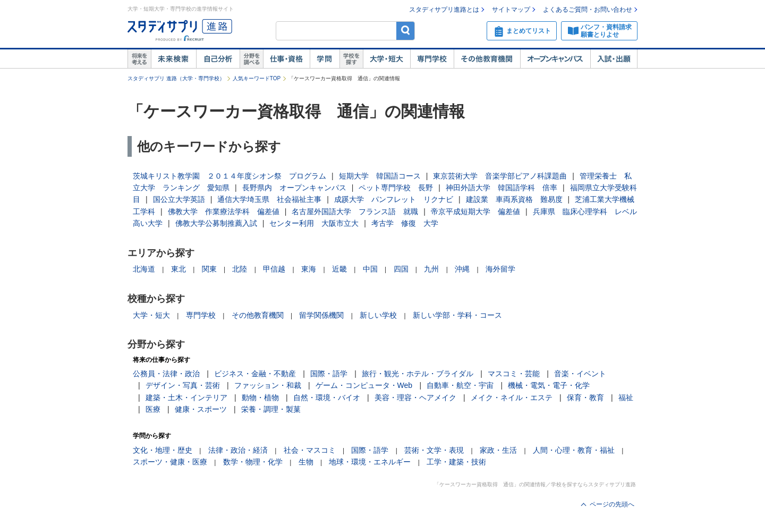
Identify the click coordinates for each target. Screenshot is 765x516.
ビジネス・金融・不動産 (255, 373)
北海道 (144, 269)
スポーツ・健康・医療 (170, 462)
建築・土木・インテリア (186, 397)
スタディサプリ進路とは (444, 9)
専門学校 (432, 59)
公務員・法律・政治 (166, 373)
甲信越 (274, 269)
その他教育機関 (487, 59)
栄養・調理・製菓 (271, 409)
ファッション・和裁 (267, 385)
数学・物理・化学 (253, 462)
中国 (370, 269)
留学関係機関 (321, 315)
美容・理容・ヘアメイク (415, 397)
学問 (324, 59)
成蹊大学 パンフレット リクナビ (393, 199)
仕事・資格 (286, 59)
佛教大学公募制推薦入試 (216, 223)
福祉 (625, 397)
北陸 (239, 269)
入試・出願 (614, 59)
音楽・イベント (580, 373)
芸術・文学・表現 (434, 450)
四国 (401, 269)
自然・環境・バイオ (326, 397)
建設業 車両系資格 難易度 (514, 199)
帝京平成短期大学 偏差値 (475, 211)
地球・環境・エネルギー (370, 462)
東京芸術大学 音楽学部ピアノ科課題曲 (500, 176)
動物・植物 (260, 397)
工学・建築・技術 (456, 462)
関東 (209, 269)
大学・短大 (386, 59)
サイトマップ (511, 9)
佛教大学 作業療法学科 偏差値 (223, 211)
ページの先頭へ (612, 504)
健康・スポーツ (201, 409)
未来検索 (173, 59)
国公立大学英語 (179, 199)
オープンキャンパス (555, 59)
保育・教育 (585, 397)
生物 (306, 462)
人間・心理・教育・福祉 (574, 450)
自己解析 (218, 59)
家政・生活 (498, 450)
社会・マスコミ (310, 450)
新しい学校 (378, 315)
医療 (153, 409)
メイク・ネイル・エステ (511, 397)
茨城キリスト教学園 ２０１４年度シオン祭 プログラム (229, 176)
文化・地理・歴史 (162, 450)
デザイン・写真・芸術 (183, 385)
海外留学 (500, 269)
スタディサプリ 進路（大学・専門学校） (176, 78)
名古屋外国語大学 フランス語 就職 (355, 211)
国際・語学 (328, 373)
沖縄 (462, 269)
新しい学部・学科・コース (457, 315)
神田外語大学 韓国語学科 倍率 (501, 187)
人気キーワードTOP (256, 78)
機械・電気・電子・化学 (549, 385)
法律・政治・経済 (238, 450)
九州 (431, 269)
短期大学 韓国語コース (380, 176)
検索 (405, 30)
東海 (308, 269)
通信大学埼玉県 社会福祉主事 (269, 199)
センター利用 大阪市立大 (314, 223)
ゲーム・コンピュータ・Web (364, 385)
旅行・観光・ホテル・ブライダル (417, 373)
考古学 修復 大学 (404, 223)
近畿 (339, 269)
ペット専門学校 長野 (396, 187)
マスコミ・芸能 (514, 373)
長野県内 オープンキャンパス (294, 187)
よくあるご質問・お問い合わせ (587, 9)
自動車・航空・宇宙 (460, 385)
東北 (178, 269)
